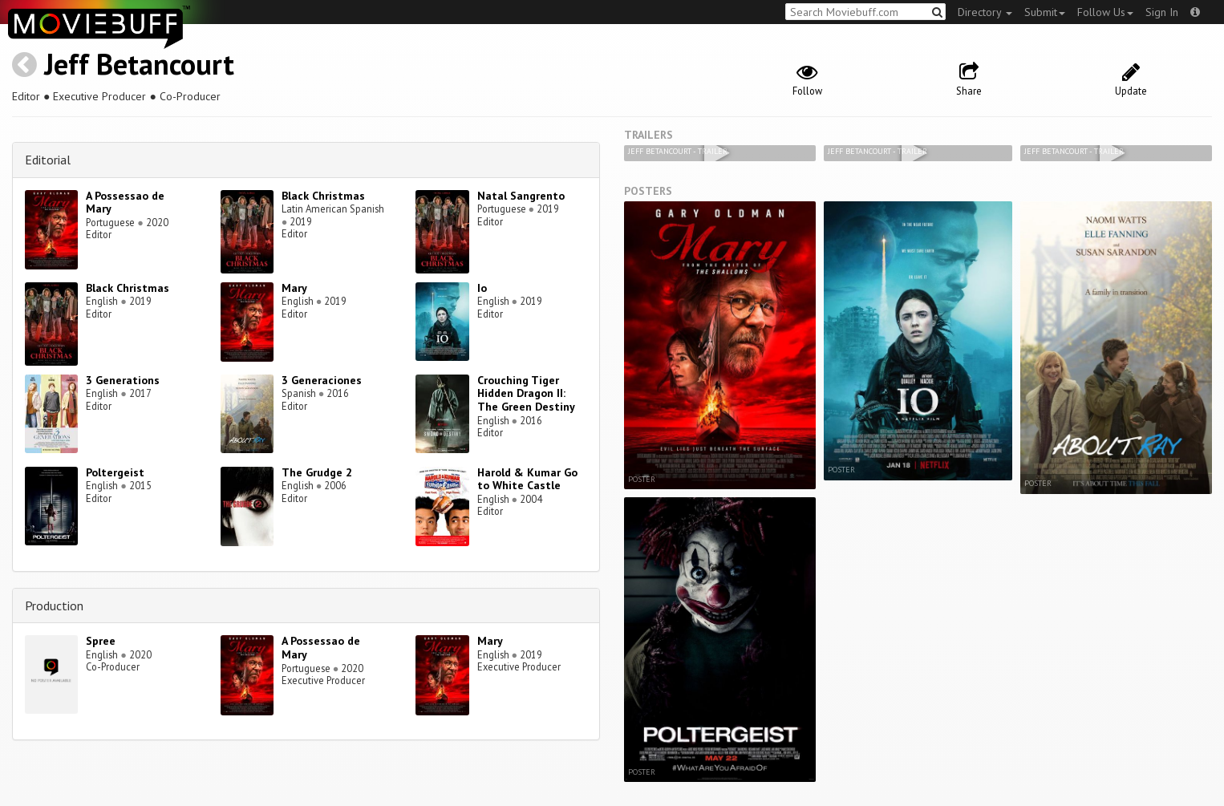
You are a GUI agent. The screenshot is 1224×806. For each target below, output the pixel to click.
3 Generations (123, 380)
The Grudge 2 (317, 472)
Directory (985, 12)
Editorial (48, 160)
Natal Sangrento (521, 195)
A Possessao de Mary (125, 202)
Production (54, 605)
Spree (101, 641)
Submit (1044, 12)
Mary (294, 288)
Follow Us (1105, 12)
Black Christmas (323, 195)
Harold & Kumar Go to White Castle (527, 479)
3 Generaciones (322, 380)
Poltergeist (115, 472)
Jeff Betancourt (139, 64)
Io (482, 288)
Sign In (1161, 12)
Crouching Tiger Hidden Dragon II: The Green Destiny (526, 394)
